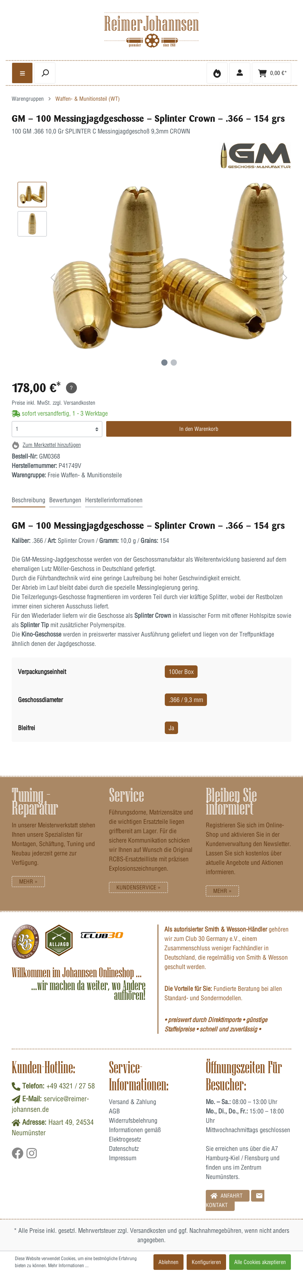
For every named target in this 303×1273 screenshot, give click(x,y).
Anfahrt (226, 1195)
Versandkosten (148, 1230)
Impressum (122, 1158)
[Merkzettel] (217, 73)
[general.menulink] (22, 73)
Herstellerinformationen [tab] (114, 500)
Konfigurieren (206, 1262)
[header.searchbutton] (44, 73)
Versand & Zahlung (132, 1102)
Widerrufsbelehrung (133, 1120)
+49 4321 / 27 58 (70, 1085)
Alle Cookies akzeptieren (260, 1262)
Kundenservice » (138, 887)
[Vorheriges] (53, 279)
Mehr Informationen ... (68, 1265)
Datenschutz (124, 1148)
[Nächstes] (285, 279)
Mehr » (28, 881)
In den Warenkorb (198, 428)
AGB (114, 1111)
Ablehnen (168, 1262)
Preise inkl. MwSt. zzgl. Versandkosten (53, 402)
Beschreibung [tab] (28, 500)
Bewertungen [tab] (65, 500)
